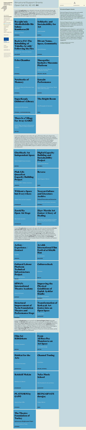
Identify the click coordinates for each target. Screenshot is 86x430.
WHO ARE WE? (6, 15)
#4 (37, 5)
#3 (33, 5)
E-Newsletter (6, 47)
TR (84, 5)
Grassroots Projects (7, 22)
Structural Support (7, 23)
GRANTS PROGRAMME (8, 16)
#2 (30, 5)
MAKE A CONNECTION (8, 32)
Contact (5, 45)
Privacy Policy (6, 46)
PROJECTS (6, 29)
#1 (26, 5)
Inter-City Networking (7, 24)
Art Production (6, 25)
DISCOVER (62, 5)
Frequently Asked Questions (8, 20)
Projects (5, 21)
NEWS (5, 28)
